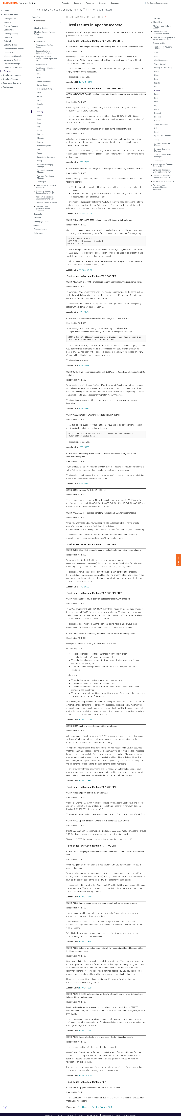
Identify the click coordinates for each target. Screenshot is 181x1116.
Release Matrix (42, 64)
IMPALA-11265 (85, 1073)
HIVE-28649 (84, 311)
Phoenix (40, 138)
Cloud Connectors (44, 81)
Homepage (43, 9)
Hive (39, 100)
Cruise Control (42, 85)
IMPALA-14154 (85, 213)
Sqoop (39, 161)
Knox (39, 123)
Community (114, 3)
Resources (90, 3)
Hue (38, 108)
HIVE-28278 (84, 365)
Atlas (39, 74)
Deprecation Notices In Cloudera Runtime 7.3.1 (45, 198)
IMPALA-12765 (85, 718)
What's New (40, 42)
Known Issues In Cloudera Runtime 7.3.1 (46, 186)
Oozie (39, 131)
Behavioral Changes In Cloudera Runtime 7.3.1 (45, 192)
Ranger (40, 142)
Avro (39, 78)
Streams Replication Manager (45, 171)
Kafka (39, 115)
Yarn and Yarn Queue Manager (45, 177)
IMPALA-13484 (85, 894)
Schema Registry (44, 146)
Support (102, 3)
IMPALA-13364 (85, 985)
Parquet (40, 134)
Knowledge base (92, 1113)
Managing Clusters (41, 222)
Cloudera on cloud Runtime (67, 9)
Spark (39, 153)
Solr (38, 149)
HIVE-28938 (84, 446)
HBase (39, 97)
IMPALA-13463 (85, 939)
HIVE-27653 (84, 162)
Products (65, 3)
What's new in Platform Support (45, 46)
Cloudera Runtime (41, 28)
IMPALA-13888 (85, 269)
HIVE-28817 (84, 482)
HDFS (39, 93)
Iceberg (40, 112)
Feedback (178, 560)
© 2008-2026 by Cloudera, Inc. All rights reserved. (119, 1113)
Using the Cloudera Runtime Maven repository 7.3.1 (46, 59)
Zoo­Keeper (41, 182)
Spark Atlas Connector (46, 157)
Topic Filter (36, 17)
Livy (38, 127)
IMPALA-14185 (85, 82)
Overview (39, 38)
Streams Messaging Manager (45, 166)
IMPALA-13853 (85, 779)
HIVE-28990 (84, 585)
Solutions (77, 3)
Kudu (39, 119)
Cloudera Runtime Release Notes (44, 33)
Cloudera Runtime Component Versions (44, 52)
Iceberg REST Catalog (45, 89)
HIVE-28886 (84, 407)
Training (80, 1113)
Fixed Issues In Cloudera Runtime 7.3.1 (45, 69)
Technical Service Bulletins (46, 203)
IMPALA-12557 (85, 1028)
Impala (40, 104)
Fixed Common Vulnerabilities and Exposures (43, 208)
